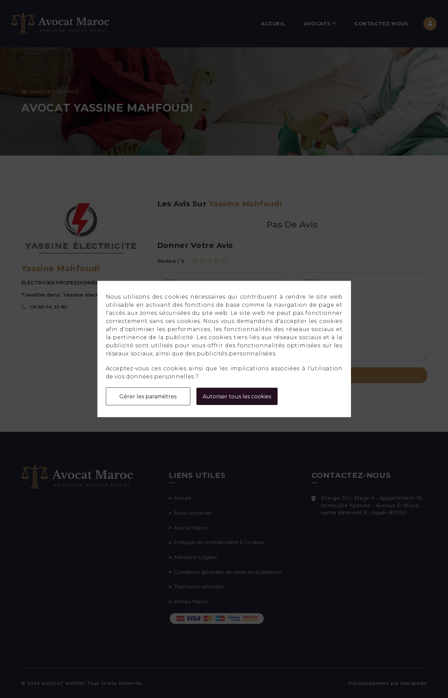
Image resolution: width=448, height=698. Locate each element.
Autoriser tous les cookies (237, 396)
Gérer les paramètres (147, 396)
